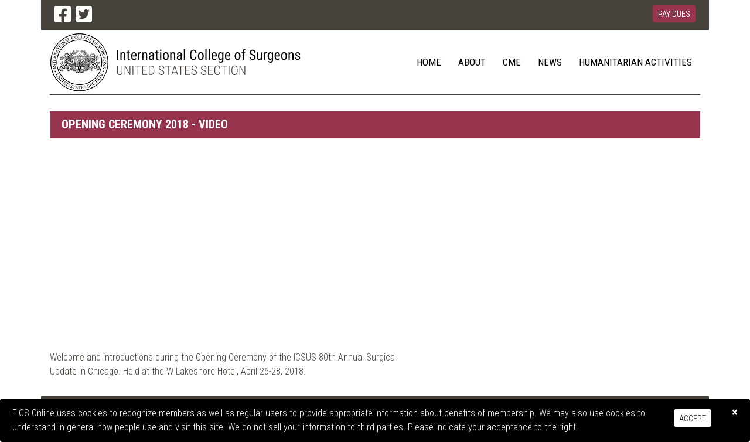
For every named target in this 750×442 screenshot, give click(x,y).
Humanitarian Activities (635, 62)
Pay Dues (674, 14)
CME (512, 62)
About (472, 62)
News (550, 62)
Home (429, 62)
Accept (692, 418)
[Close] (734, 412)
